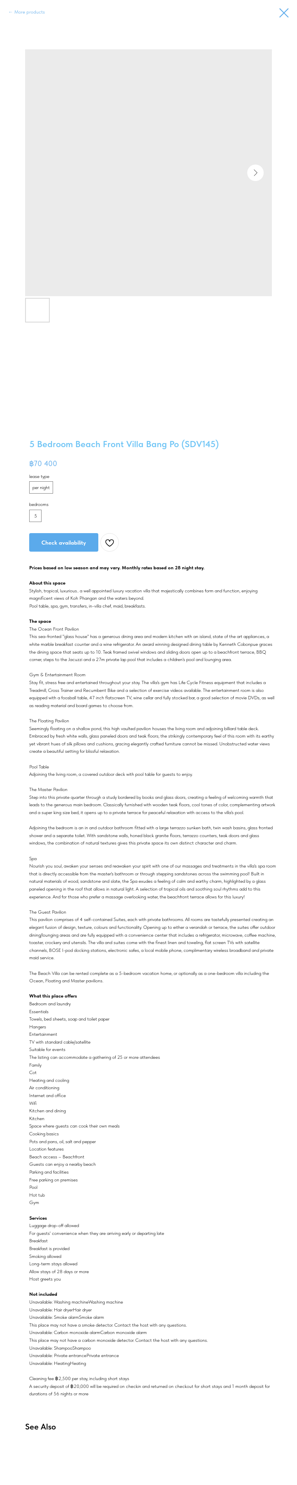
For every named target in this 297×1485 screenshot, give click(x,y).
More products (29, 12)
